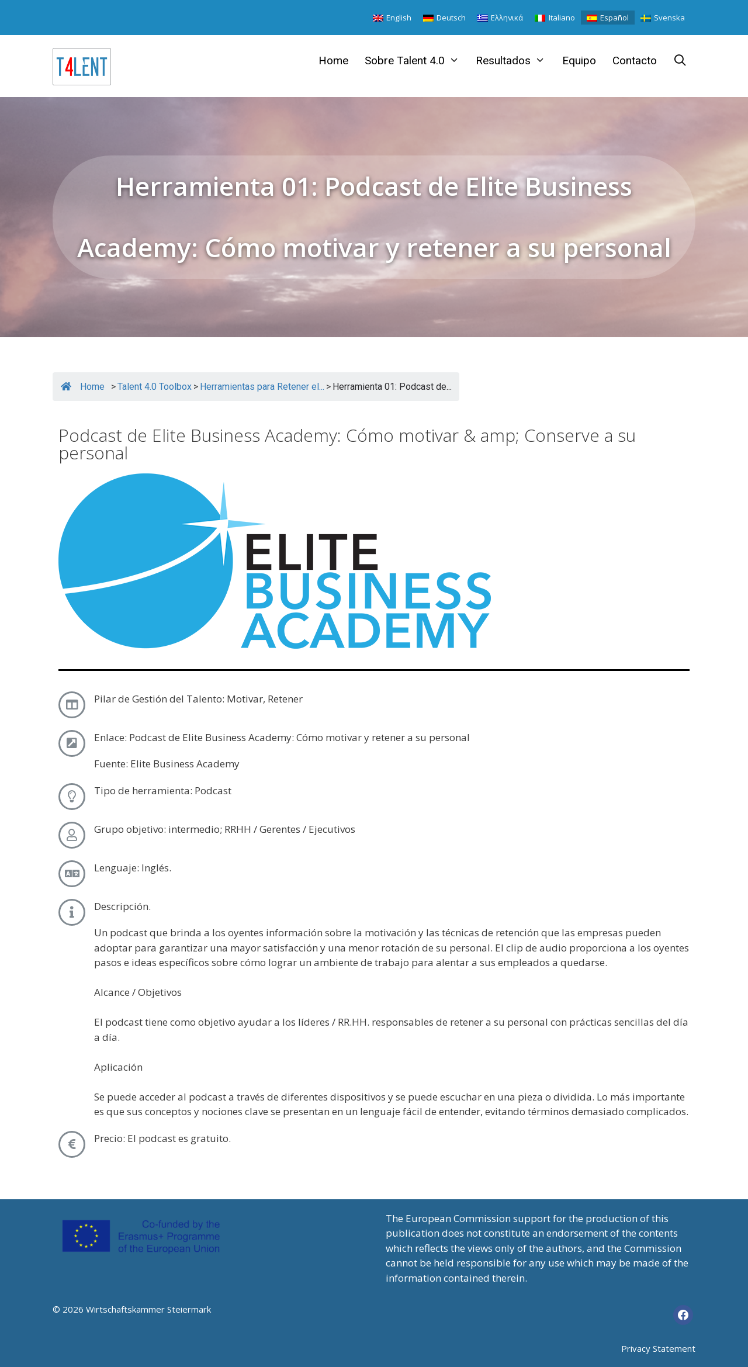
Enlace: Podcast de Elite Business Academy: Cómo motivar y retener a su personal (282, 737)
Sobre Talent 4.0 (416, 61)
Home (333, 60)
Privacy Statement (658, 1348)
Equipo (579, 60)
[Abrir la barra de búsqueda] (680, 61)
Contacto (634, 60)
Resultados (514, 61)
